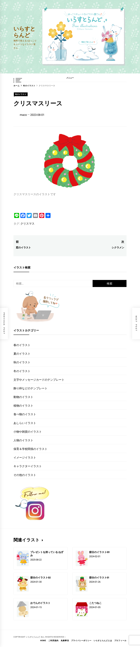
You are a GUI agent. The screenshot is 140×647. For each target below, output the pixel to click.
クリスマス (27, 223)
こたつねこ (95, 602)
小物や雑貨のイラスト (27, 431)
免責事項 (65, 640)
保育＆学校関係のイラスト (30, 449)
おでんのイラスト (40, 602)
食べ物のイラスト (24, 414)
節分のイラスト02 (40, 577)
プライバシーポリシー (81, 640)
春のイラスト (21, 345)
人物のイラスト (23, 440)
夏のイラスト (21, 353)
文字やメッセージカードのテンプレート (38, 379)
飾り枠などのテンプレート (30, 388)
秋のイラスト (21, 362)
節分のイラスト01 (99, 577)
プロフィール (120, 640)
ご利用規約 (53, 640)
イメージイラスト (24, 457)
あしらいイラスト (24, 423)
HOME (43, 640)
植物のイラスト (23, 405)
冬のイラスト (20, 94)
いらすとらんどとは (103, 640)
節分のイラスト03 (99, 551)
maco (23, 114)
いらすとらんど (24, 31)
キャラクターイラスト (27, 466)
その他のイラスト (24, 475)
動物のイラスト (23, 397)
